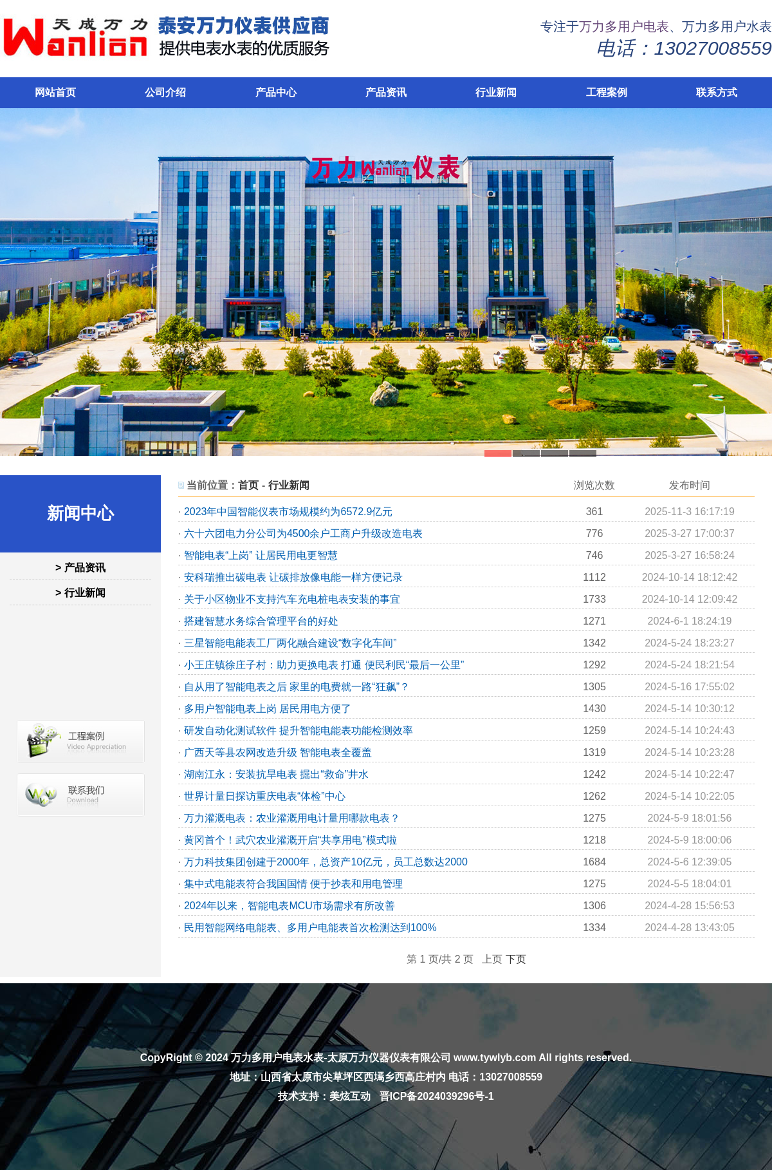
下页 (516, 959)
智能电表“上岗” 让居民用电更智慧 (261, 555)
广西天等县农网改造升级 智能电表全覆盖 (278, 752)
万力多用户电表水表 (277, 1057)
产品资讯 (386, 92)
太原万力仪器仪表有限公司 (389, 1057)
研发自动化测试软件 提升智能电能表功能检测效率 (298, 730)
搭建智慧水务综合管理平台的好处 (261, 621)
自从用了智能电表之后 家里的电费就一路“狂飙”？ (297, 686)
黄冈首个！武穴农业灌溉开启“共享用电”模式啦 (290, 840)
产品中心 (276, 92)
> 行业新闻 (80, 592)
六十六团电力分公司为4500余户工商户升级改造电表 (303, 533)
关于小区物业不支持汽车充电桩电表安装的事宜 (292, 599)
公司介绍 (165, 92)
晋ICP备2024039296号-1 (437, 1096)
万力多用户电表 (624, 26)
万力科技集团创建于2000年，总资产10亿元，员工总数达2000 (326, 861)
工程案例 (606, 92)
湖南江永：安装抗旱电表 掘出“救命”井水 (276, 774)
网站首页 (55, 92)
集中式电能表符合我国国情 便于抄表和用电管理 (293, 883)
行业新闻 (496, 92)
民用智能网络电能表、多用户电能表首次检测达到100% (310, 927)
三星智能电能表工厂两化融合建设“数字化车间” (290, 642)
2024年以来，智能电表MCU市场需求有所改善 (289, 905)
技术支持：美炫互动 (324, 1096)
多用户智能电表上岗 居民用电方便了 (267, 708)
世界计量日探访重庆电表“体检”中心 (264, 796)
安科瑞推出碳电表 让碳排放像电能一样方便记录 (293, 577)
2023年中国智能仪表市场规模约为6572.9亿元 (288, 511)
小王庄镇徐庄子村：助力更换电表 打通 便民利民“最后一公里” (324, 664)
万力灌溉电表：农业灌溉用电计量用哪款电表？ (292, 818)
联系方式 (716, 92)
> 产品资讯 (80, 567)
